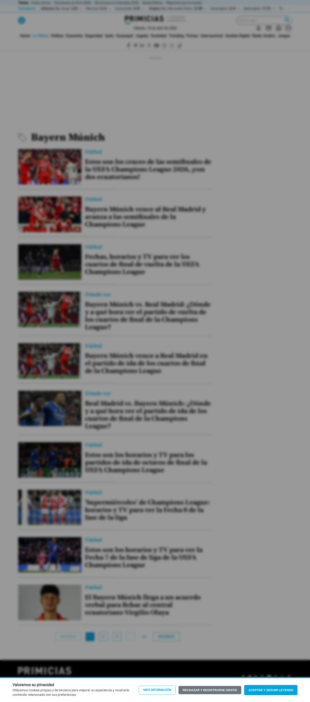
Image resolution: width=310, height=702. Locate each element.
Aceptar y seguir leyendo (270, 690)
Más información (157, 690)
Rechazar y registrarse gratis (210, 690)
